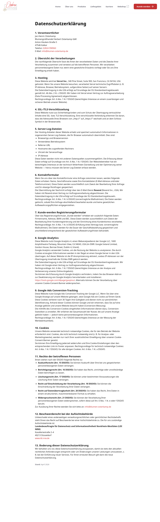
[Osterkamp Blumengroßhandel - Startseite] (10, 7)
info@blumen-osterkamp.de (55, 51)
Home (58, 6)
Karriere (109, 6)
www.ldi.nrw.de (42, 438)
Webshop (123, 6)
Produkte (82, 6)
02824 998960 (49, 48)
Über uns (69, 6)
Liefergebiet (95, 6)
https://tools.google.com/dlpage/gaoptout (55, 280)
